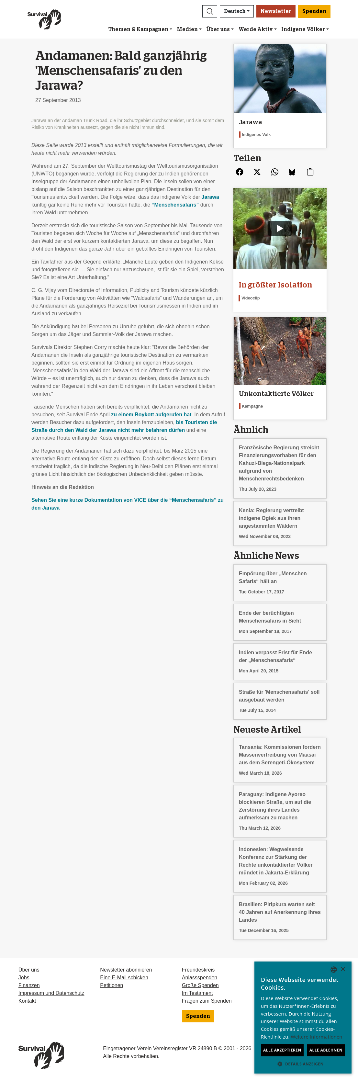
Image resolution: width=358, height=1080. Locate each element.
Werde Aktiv (256, 29)
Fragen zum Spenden (207, 1001)
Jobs (23, 977)
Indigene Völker (303, 29)
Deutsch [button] (235, 11)
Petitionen (111, 985)
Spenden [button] (314, 11)
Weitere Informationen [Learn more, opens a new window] (316, 1037)
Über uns (218, 29)
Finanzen (29, 985)
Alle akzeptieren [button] (282, 1050)
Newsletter (276, 11)
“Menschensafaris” (175, 205)
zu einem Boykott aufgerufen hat (151, 414)
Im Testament (197, 993)
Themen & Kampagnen (138, 29)
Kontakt (27, 1001)
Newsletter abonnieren (126, 970)
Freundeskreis (198, 970)
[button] (209, 11)
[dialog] (303, 1018)
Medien (187, 29)
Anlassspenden (199, 977)
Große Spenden (200, 985)
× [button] (342, 969)
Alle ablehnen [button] (325, 1050)
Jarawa (210, 197)
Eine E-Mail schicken (124, 977)
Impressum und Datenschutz (51, 993)
